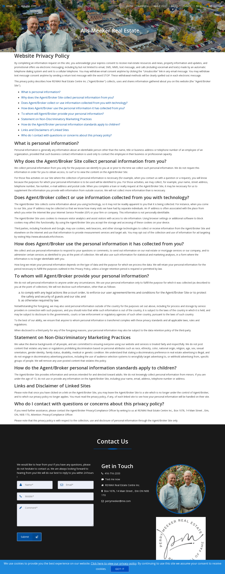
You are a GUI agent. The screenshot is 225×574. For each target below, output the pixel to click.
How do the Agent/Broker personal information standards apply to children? (70, 115)
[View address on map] (126, 480)
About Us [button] (160, 6)
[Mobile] (55, 483)
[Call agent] (25, 7)
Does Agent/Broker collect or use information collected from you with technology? (74, 99)
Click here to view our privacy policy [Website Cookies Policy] (114, 563)
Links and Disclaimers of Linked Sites (45, 119)
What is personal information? (41, 91)
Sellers (187, 6)
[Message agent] (126, 466)
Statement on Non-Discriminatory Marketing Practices (56, 111)
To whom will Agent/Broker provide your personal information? (62, 107)
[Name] (35, 472)
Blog (198, 6)
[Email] (76, 472)
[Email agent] (126, 488)
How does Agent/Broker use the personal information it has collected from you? (73, 103)
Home (129, 6)
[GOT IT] (119, 569)
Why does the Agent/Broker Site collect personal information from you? (67, 95)
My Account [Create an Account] (214, 6)
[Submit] (29, 522)
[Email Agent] (9, 7)
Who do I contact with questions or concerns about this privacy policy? (66, 123)
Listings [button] (143, 6)
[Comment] (55, 501)
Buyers (175, 6)
